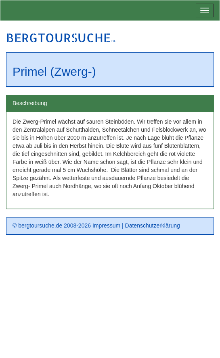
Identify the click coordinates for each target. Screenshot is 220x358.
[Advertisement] (110, 299)
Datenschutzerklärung (152, 225)
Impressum (106, 225)
